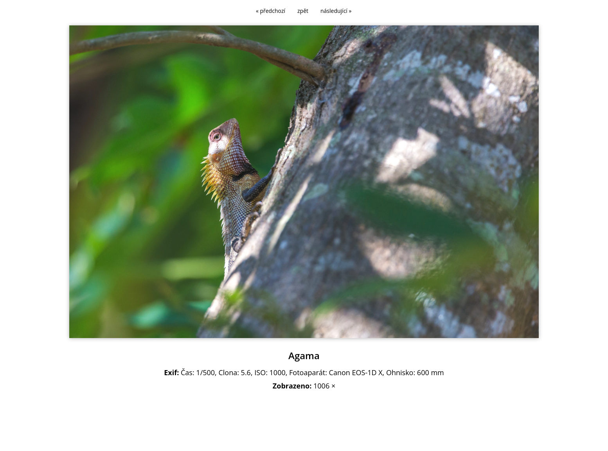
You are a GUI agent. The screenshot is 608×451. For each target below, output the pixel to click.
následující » (335, 10)
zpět (302, 10)
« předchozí (270, 10)
